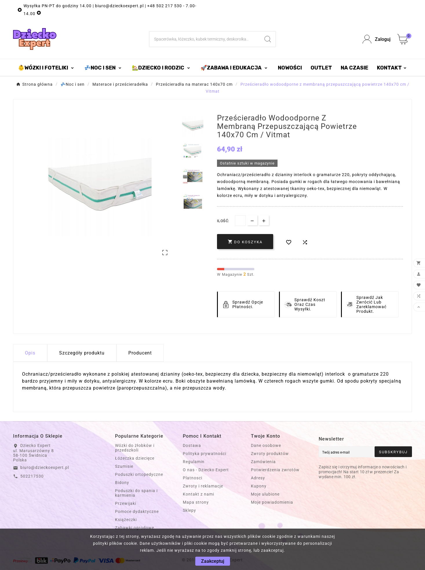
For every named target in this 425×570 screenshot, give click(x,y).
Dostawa (192, 445)
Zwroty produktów (270, 453)
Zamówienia (263, 461)
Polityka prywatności (204, 453)
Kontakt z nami (198, 494)
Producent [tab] (140, 353)
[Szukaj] (204, 39)
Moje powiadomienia (272, 502)
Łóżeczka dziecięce (134, 458)
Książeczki (126, 519)
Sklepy (189, 510)
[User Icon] (376, 39)
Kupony (259, 486)
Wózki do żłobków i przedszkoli (134, 447)
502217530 (32, 476)
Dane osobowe (266, 445)
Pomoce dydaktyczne (137, 511)
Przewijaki (125, 503)
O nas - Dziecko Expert (206, 469)
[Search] (268, 39)
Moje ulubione (265, 494)
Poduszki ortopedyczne (139, 474)
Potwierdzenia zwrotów (275, 469)
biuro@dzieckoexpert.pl (44, 467)
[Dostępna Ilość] (240, 220)
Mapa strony (196, 502)
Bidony (122, 482)
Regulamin (194, 461)
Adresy (258, 478)
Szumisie (124, 466)
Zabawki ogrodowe (134, 527)
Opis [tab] (30, 353)
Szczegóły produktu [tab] (82, 353)
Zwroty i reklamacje (203, 486)
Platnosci (192, 478)
